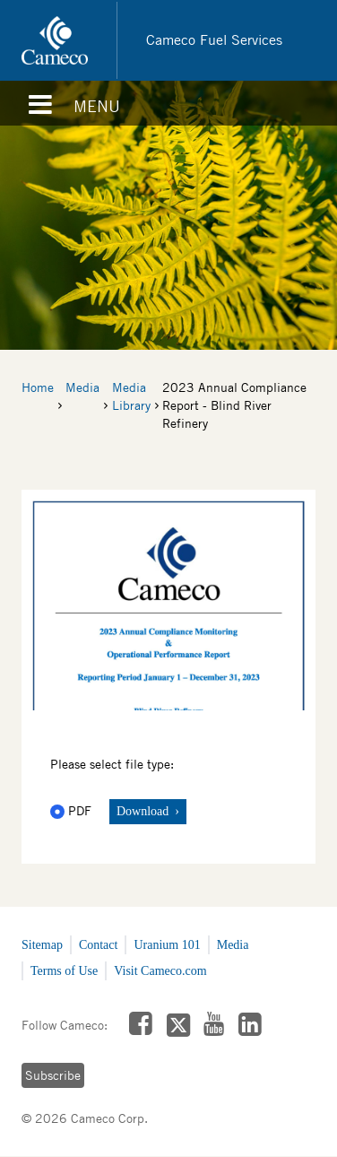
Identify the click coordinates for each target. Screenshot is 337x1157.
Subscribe (53, 1075)
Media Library (131, 396)
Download (144, 811)
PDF (72, 811)
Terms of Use (64, 971)
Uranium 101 (167, 945)
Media (82, 387)
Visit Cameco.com (160, 971)
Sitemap (42, 945)
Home (38, 387)
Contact (98, 945)
